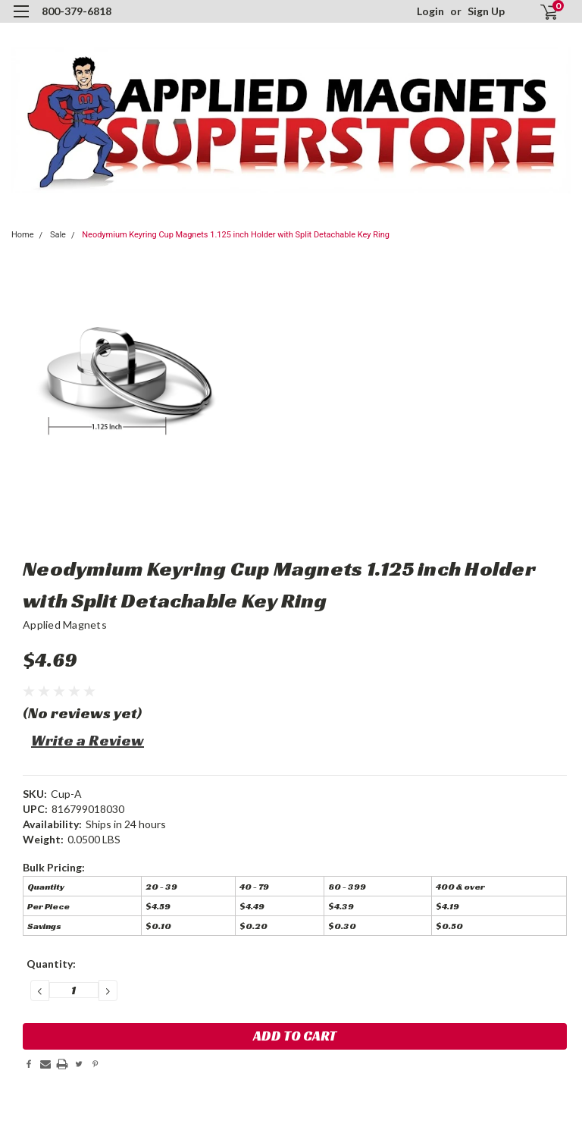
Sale (58, 235)
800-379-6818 (76, 11)
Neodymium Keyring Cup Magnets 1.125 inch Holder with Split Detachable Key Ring (236, 235)
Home (22, 235)
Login (430, 11)
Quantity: (51, 963)
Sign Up (486, 11)
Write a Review (87, 740)
